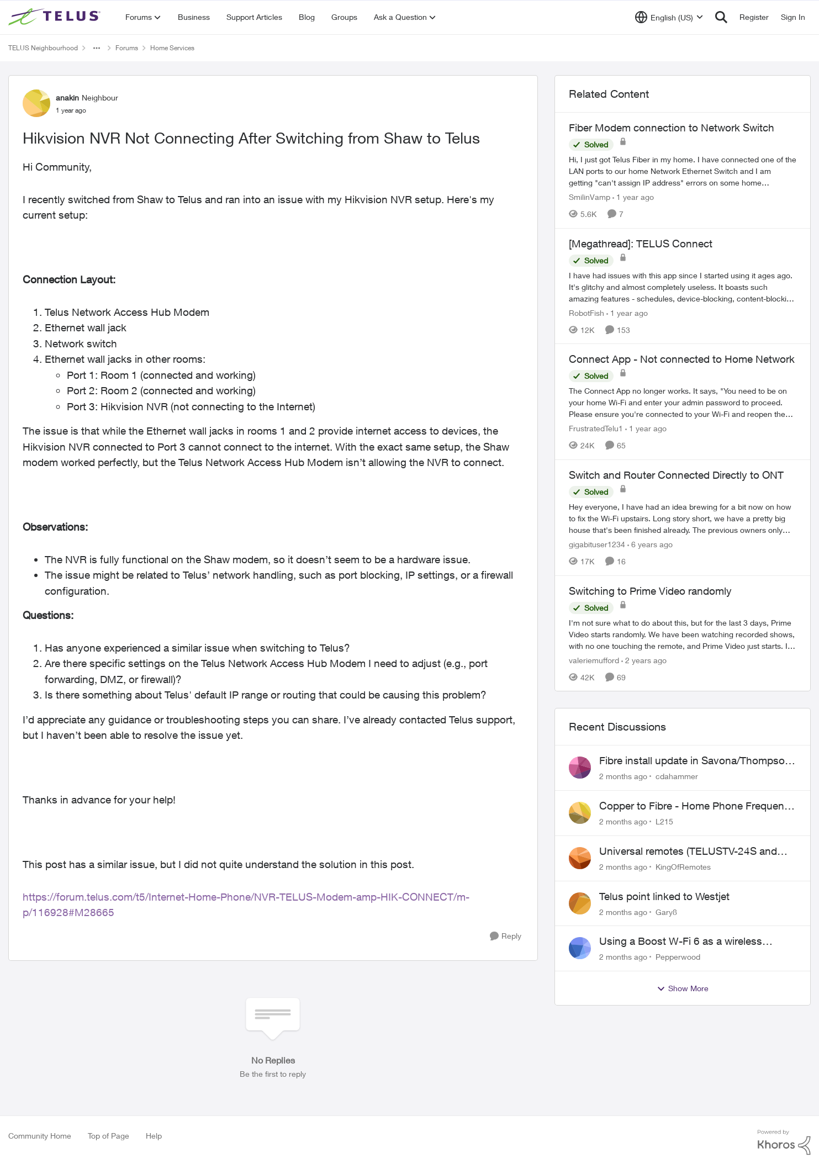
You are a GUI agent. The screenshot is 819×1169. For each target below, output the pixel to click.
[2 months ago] (623, 776)
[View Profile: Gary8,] (580, 903)
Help (154, 1135)
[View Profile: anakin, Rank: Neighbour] (36, 103)
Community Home (39, 1135)
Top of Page (108, 1135)
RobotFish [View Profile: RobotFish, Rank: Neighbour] (586, 312)
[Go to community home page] (55, 17)
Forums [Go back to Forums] (126, 48)
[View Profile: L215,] (580, 813)
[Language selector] (669, 17)
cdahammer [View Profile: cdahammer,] (677, 776)
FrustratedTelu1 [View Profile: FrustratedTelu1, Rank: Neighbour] (596, 428)
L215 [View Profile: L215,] (664, 821)
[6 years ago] (650, 544)
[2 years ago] (644, 659)
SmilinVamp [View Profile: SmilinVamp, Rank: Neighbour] (589, 197)
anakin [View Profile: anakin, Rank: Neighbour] (67, 97)
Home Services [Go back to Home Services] (172, 48)
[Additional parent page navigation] (96, 48)
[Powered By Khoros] (784, 1142)
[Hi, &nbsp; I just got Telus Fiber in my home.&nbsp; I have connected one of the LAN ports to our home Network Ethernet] (682, 171)
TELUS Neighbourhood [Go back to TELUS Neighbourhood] (43, 48)
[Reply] (506, 936)
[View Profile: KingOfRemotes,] (580, 858)
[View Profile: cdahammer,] (580, 768)
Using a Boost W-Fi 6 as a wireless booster (680, 941)
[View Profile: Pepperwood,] (580, 948)
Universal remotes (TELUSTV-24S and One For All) (688, 851)
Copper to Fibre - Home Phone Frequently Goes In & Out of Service (697, 806)
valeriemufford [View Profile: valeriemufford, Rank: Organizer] (594, 659)
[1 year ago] (633, 197)
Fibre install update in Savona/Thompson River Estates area (695, 761)
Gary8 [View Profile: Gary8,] (666, 911)
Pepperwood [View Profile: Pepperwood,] (678, 956)
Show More (683, 988)
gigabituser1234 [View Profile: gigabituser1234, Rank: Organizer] (597, 544)
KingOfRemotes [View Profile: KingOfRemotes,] (683, 866)
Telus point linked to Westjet (664, 896)
